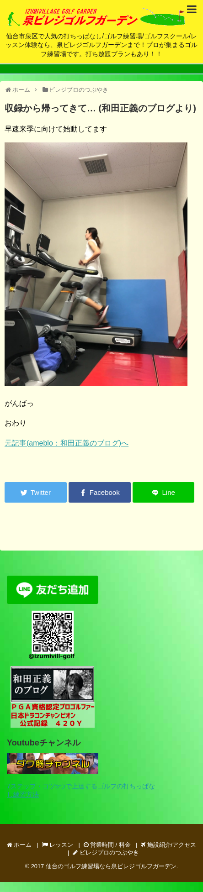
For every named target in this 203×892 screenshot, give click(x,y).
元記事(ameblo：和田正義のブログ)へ (66, 443)
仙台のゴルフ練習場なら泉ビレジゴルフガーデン (111, 866)
